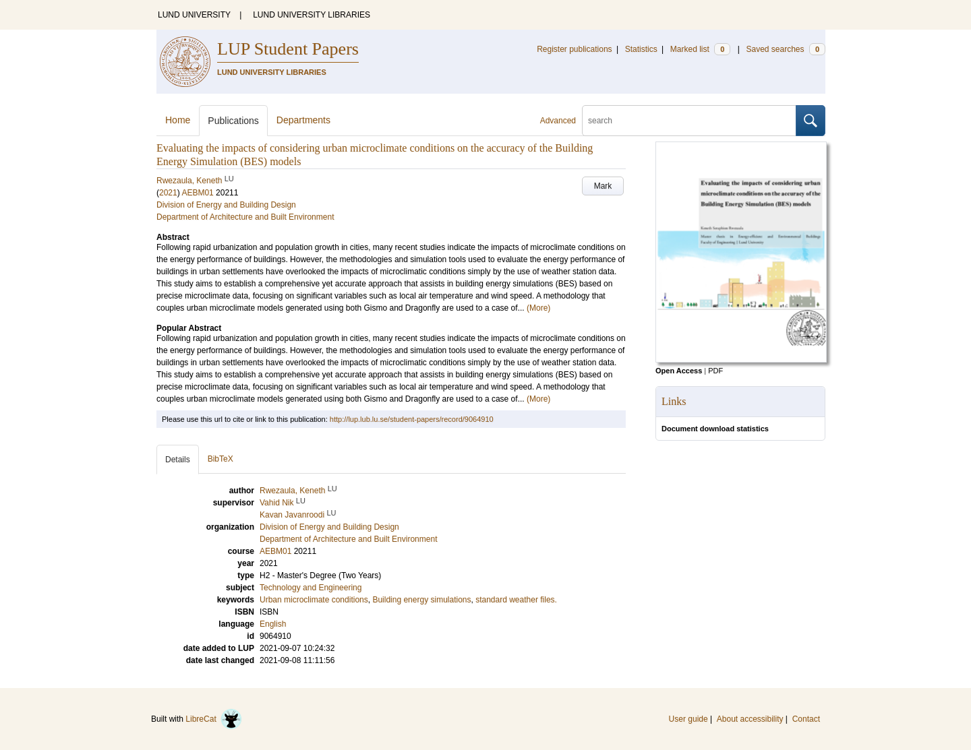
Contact (806, 719)
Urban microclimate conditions (314, 599)
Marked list (700, 49)
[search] (689, 120)
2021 (168, 192)
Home (177, 120)
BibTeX (220, 459)
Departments (303, 120)
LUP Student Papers (288, 49)
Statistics (641, 49)
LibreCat (213, 719)
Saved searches (785, 49)
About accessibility (750, 719)
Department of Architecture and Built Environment (245, 217)
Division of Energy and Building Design (226, 205)
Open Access (678, 371)
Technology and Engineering (310, 587)
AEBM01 (197, 192)
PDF (715, 371)
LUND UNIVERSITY (194, 15)
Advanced (558, 120)
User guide (688, 719)
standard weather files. (516, 599)
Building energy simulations (421, 599)
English (273, 624)
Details (177, 459)
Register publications (574, 49)
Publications (233, 120)
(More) (538, 308)
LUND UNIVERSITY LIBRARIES (311, 15)
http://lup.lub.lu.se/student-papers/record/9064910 (412, 419)
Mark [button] (603, 186)
